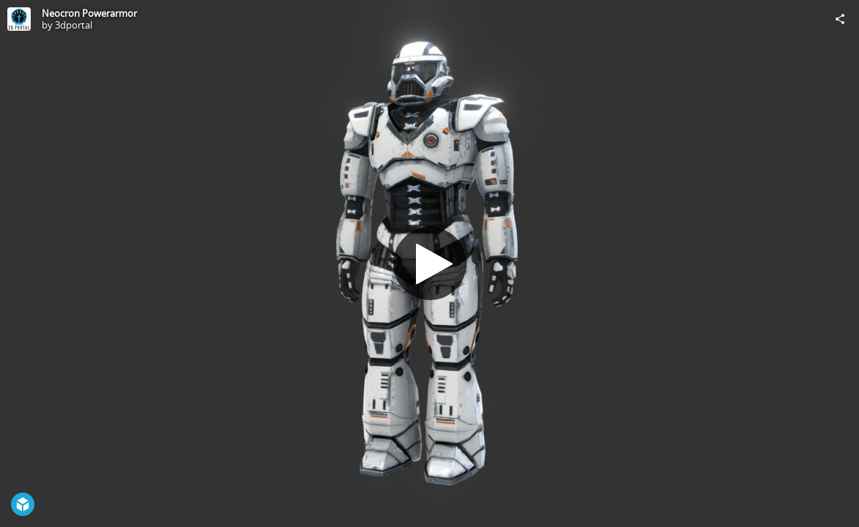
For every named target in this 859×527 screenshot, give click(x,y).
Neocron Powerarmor (89, 13)
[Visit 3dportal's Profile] (19, 19)
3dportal (73, 24)
